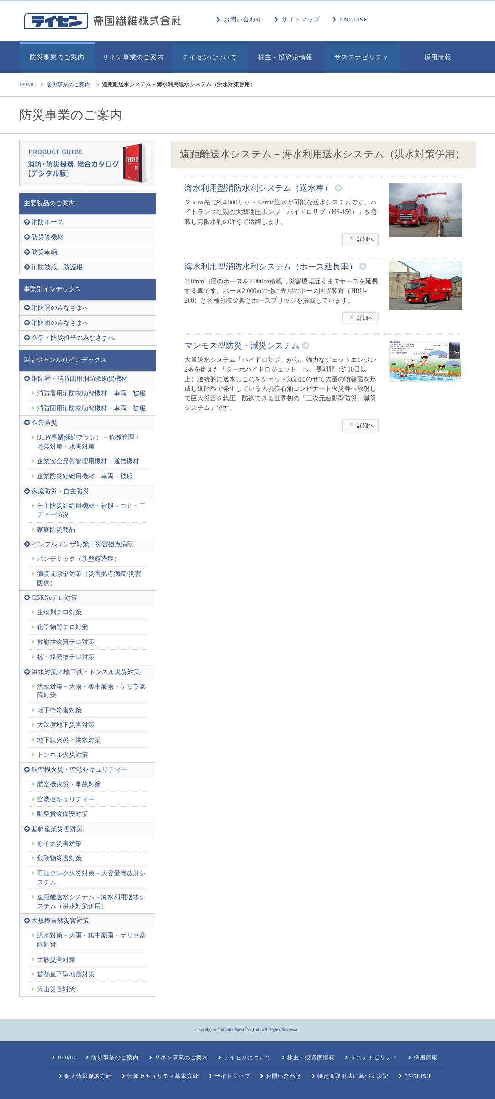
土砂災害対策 (56, 959)
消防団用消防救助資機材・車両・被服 (91, 408)
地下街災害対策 (59, 710)
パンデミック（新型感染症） (78, 558)
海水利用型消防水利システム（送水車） (258, 188)
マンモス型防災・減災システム (242, 345)
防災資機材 (47, 237)
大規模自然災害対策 (60, 920)
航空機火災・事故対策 (69, 784)
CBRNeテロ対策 (54, 597)
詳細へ (361, 240)
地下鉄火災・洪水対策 (69, 740)
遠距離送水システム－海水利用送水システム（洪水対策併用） (91, 902)
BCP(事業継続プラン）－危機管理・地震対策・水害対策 (89, 442)
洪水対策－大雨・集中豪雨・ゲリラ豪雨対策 (91, 691)
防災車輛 (44, 252)
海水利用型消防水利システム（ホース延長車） (270, 266)
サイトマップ (301, 19)
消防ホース (47, 222)
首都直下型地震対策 (66, 974)
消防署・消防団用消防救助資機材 (79, 378)
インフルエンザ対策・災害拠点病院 (83, 544)
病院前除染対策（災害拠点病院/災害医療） (89, 578)
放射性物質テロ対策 (66, 641)
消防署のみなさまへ (60, 307)
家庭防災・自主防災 (60, 491)
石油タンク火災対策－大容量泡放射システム (91, 878)
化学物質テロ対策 (62, 627)
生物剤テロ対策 (59, 612)
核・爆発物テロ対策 (66, 657)
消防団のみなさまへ (60, 322)
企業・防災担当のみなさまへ (73, 338)
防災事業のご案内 (68, 84)
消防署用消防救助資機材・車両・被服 (91, 393)
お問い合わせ (243, 19)
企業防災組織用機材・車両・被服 (85, 476)
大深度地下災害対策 (66, 725)
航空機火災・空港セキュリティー (79, 769)
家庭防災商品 (56, 529)
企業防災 (44, 422)
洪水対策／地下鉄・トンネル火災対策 (86, 672)
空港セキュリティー (66, 799)
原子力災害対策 (59, 843)
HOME (27, 84)
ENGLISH (354, 19)
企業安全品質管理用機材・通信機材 (88, 461)
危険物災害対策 (59, 858)
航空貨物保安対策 (62, 814)
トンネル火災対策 (62, 754)
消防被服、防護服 (57, 267)
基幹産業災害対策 (57, 829)
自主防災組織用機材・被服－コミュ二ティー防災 (91, 510)
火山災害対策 (56, 989)
